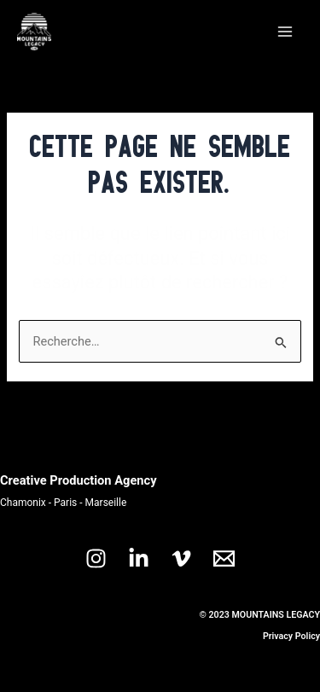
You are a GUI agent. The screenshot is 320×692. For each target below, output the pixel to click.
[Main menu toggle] (285, 31)
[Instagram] (96, 558)
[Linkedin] (138, 558)
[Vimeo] (181, 558)
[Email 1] (224, 558)
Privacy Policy (291, 636)
